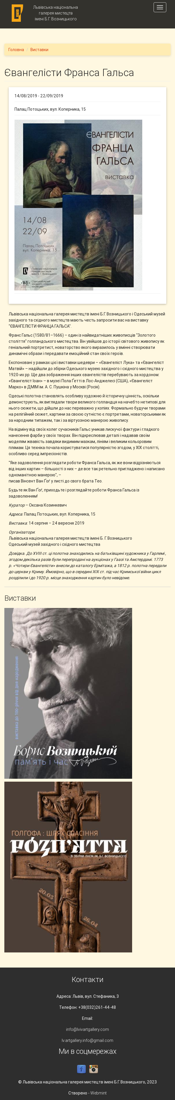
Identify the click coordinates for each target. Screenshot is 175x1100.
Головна (16, 49)
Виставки (39, 49)
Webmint (98, 1093)
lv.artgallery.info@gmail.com (87, 1040)
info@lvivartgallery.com (87, 1029)
